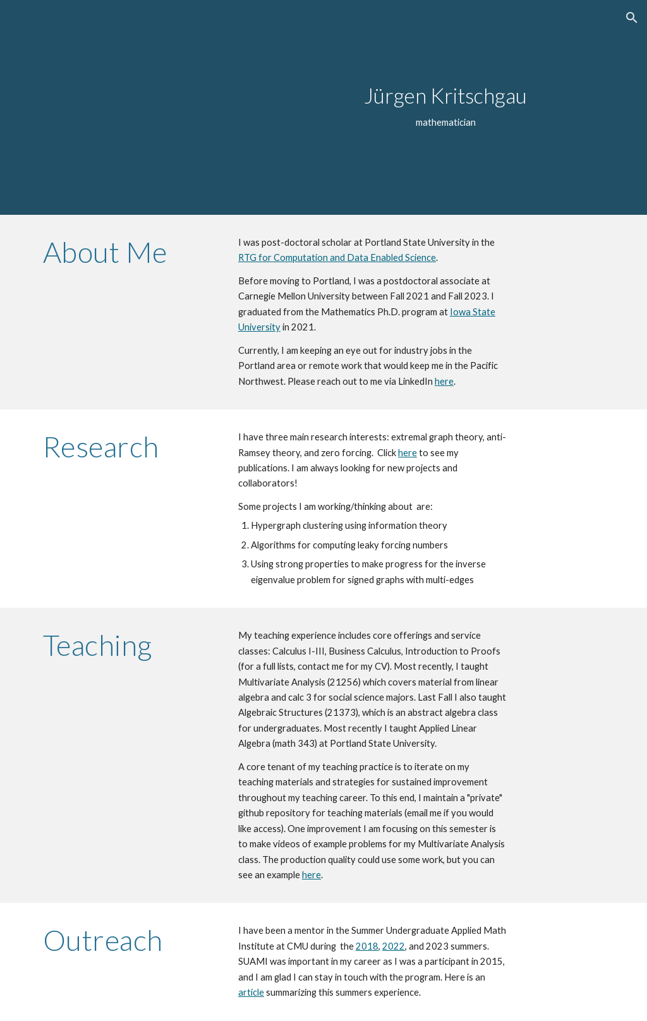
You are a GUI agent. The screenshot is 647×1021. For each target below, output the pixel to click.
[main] (445, 107)
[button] (632, 18)
